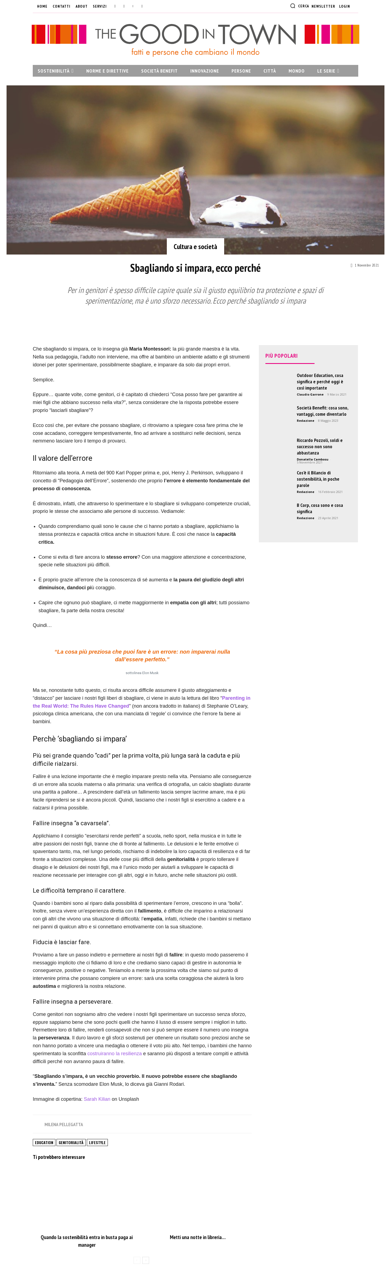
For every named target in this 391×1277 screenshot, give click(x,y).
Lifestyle (97, 1142)
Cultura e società (195, 246)
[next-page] (145, 1260)
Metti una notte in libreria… (198, 1237)
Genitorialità (71, 1142)
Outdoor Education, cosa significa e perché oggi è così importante (320, 381)
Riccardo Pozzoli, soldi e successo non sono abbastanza (320, 446)
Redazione (305, 420)
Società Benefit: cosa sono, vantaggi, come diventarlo (322, 411)
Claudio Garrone (310, 394)
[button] (299, 5)
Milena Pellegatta (64, 1124)
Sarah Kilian (97, 1099)
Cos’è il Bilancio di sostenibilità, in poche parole (318, 478)
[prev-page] (137, 1260)
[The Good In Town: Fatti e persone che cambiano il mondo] (195, 40)
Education (44, 1142)
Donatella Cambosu (312, 459)
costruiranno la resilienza (114, 1053)
